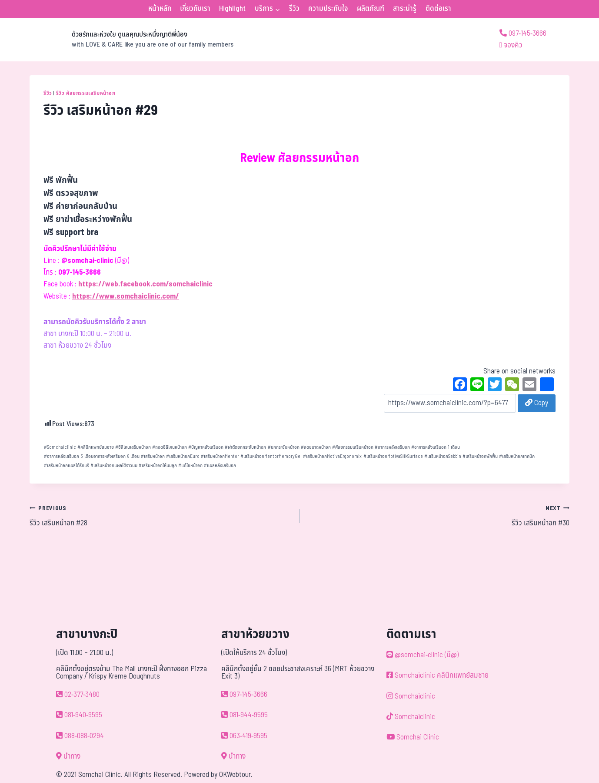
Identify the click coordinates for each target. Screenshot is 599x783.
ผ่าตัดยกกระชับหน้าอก (245, 447)
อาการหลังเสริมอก (392, 447)
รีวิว (294, 8)
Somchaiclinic (60, 447)
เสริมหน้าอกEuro (183, 456)
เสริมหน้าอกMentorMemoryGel (271, 456)
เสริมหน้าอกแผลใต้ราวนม (113, 465)
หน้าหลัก (159, 8)
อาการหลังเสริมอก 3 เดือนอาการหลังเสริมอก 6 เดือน (92, 456)
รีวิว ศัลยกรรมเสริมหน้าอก (86, 93)
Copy (536, 403)
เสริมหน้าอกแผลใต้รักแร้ (66, 465)
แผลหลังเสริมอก (220, 465)
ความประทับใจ (328, 8)
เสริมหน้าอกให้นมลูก (158, 465)
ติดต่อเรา (438, 8)
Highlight (232, 8)
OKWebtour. (236, 774)
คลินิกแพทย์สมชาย (95, 447)
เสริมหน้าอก (153, 456)
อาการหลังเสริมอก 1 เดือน (435, 447)
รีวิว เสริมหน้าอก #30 (438, 515)
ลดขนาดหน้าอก (316, 447)
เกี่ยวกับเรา (195, 8)
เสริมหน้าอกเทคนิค (517, 456)
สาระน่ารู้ (404, 8)
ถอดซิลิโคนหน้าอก (169, 447)
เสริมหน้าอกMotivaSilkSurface (393, 456)
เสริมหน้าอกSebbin (442, 456)
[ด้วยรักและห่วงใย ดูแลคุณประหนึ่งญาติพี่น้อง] (131, 39)
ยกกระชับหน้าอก (284, 447)
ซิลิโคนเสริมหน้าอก (133, 447)
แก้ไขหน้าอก (190, 465)
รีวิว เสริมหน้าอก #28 (161, 515)
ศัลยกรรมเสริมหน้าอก (352, 447)
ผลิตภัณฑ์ (370, 8)
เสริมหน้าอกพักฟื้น (480, 456)
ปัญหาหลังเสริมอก (205, 447)
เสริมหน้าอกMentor (220, 456)
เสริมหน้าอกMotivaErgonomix (332, 456)
